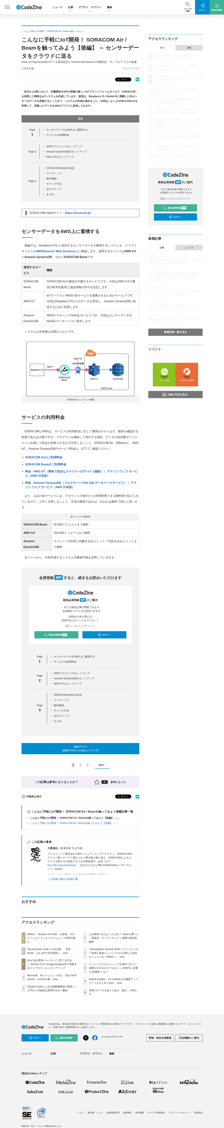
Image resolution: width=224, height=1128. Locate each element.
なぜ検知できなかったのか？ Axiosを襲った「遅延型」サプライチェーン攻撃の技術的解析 (114, 938)
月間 (189, 48)
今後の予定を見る (174, 394)
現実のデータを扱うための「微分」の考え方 (176, 156)
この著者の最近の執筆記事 (62, 879)
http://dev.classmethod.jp (61, 865)
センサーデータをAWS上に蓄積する (66, 129)
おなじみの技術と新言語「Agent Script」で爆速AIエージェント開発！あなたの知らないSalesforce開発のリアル (175, 276)
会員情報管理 (112, 1112)
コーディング (54, 173)
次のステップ (54, 189)
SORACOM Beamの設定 (60, 168)
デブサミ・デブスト (90, 7)
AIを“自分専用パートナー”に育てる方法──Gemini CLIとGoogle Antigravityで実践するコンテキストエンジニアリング (52, 964)
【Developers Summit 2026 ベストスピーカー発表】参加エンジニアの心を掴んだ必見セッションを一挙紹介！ (113, 953)
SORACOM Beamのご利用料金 (45, 464)
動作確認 (51, 178)
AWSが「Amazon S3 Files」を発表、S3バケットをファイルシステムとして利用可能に (51, 938)
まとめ (50, 194)
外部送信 (198, 1112)
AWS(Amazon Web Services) (56, 251)
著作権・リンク (95, 1112)
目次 (107, 119)
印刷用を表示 (32, 796)
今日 (162, 48)
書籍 (109, 7)
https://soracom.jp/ (78, 212)
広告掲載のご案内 (189, 1037)
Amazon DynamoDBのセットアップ (66, 151)
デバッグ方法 (54, 183)
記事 (70, 7)
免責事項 (127, 1112)
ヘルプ (80, 1112)
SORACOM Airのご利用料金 (43, 457)
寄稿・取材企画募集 (160, 1037)
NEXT (103, 765)
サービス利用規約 (156, 1112)
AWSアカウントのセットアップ (64, 146)
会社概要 (139, 1112)
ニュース (58, 7)
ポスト (122, 79)
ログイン (103, 635)
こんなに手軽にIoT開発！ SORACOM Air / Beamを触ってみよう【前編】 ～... (74, 823)
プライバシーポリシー (179, 1112)
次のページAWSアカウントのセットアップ (80, 748)
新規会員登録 (55, 635)
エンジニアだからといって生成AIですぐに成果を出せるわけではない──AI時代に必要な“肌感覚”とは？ (113, 968)
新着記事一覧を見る (175, 332)
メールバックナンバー (80, 626)
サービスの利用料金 (57, 135)
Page (32, 151)
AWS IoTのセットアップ (60, 156)
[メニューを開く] (7, 7)
